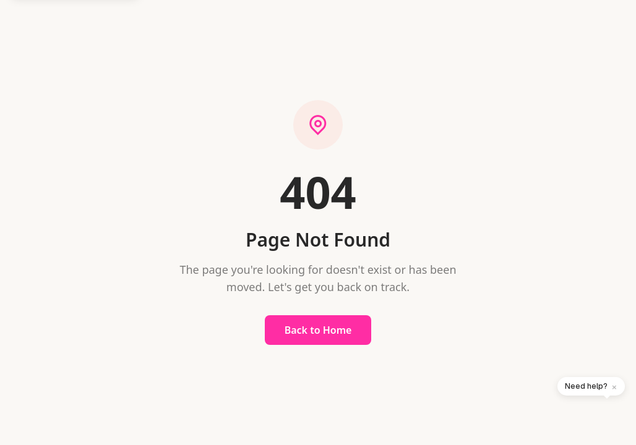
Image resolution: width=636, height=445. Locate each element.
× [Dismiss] (614, 386)
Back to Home (318, 330)
